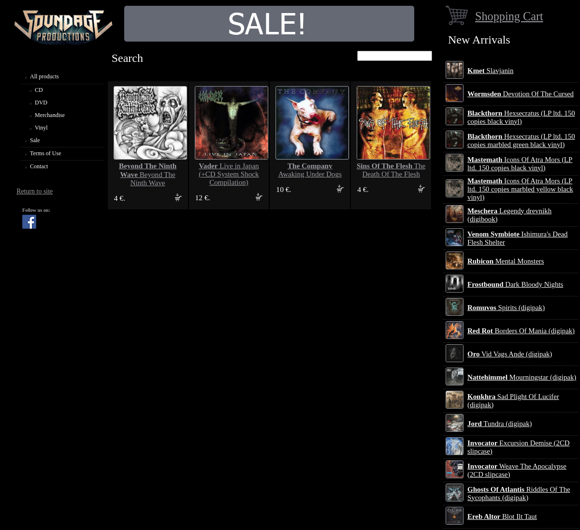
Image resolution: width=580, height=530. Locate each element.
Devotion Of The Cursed (520, 94)
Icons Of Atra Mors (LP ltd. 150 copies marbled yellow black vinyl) (520, 189)
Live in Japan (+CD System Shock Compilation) (229, 174)
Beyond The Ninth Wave (147, 174)
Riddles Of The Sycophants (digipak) (518, 493)
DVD (41, 102)
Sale (35, 140)
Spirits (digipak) (506, 307)
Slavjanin (490, 70)
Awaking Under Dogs (310, 170)
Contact (39, 166)
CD (39, 90)
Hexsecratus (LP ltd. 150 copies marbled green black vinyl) (521, 140)
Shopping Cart (509, 16)
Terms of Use (45, 153)
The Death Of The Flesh (391, 170)
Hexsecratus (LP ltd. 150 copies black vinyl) (521, 117)
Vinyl (41, 127)
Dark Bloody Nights (515, 284)
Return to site (34, 191)
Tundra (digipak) (499, 423)
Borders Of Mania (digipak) (521, 331)
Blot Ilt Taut (502, 516)
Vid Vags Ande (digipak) (509, 354)
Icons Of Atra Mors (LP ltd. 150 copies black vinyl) (519, 164)
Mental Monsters (505, 261)
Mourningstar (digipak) (521, 377)
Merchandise (50, 115)
